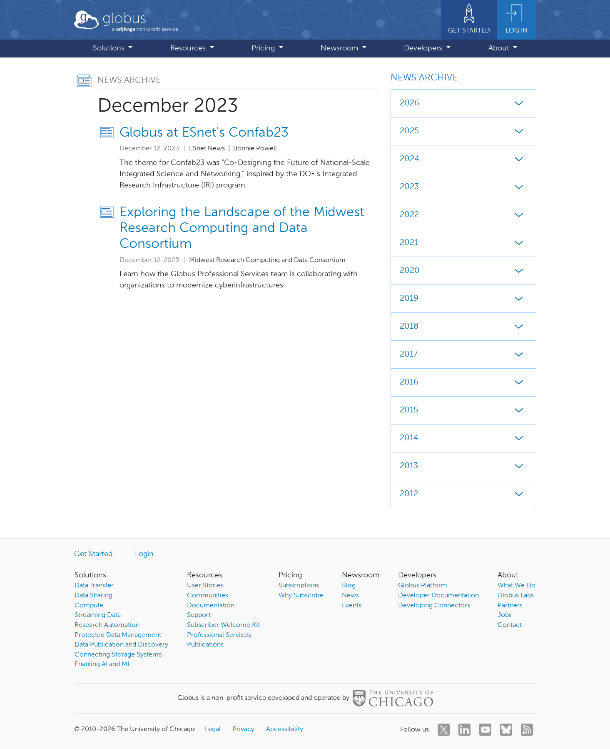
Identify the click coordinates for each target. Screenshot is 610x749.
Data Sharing (93, 595)
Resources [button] (189, 48)
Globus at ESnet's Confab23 (204, 133)
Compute (89, 605)
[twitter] (443, 729)
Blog (349, 585)
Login (144, 554)
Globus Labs (516, 595)
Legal (213, 729)
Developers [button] (424, 48)
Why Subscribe (301, 595)
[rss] (527, 729)
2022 (463, 215)
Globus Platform (422, 585)
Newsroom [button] (340, 48)
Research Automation (107, 625)
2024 (463, 159)
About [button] (499, 48)
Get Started (93, 554)
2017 (463, 354)
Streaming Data (98, 615)
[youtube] (485, 729)
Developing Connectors (434, 605)
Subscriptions (299, 585)
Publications (205, 645)
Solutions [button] (110, 48)
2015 (463, 410)
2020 (463, 270)
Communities (207, 595)
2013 (463, 466)
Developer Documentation (438, 595)
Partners (510, 605)
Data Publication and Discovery (121, 645)
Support (199, 615)
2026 (463, 103)
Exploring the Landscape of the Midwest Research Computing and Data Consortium (242, 228)
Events (351, 605)
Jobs (505, 615)
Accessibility (284, 729)
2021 (463, 243)
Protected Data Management (118, 635)
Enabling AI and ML (103, 664)
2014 (463, 438)
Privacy (243, 729)
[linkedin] (464, 729)
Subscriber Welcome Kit (223, 625)
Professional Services (219, 635)
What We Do (516, 585)
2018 (463, 326)
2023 (463, 187)
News (350, 595)
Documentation (210, 605)
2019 (463, 298)
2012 (463, 494)
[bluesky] (506, 729)
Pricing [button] (264, 48)
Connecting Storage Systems (118, 655)
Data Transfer (94, 585)
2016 (463, 382)
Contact (510, 625)
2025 (463, 131)
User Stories (205, 585)
